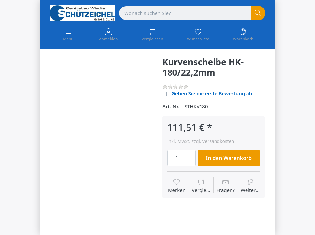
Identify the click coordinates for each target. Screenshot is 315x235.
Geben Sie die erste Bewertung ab (212, 93)
